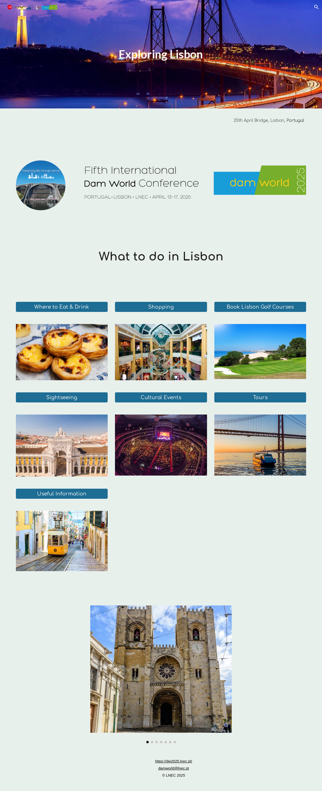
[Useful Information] (61, 494)
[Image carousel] (161, 674)
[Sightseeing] (61, 397)
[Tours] (260, 397)
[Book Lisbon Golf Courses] (260, 307)
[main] (161, 54)
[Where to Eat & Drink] (61, 307)
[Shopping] (161, 307)
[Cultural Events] (161, 397)
